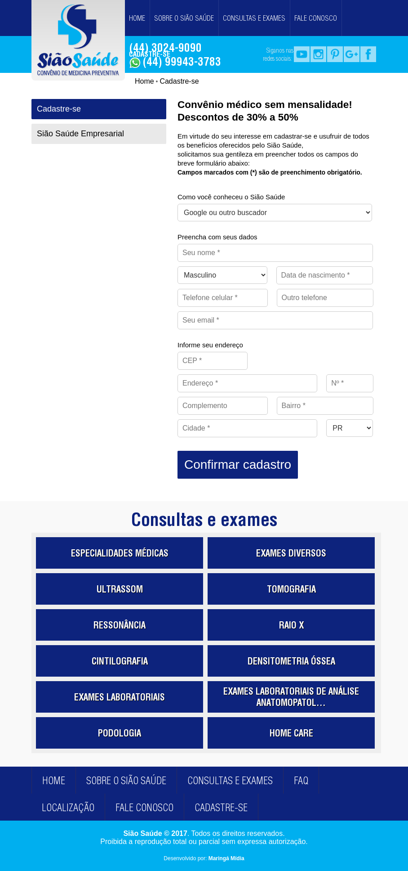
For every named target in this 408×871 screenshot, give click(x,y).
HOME (137, 17)
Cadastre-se (179, 81)
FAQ (301, 780)
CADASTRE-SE (149, 53)
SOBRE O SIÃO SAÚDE (184, 17)
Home (144, 81)
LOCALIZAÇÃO (68, 807)
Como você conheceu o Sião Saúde (231, 197)
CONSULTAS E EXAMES (254, 17)
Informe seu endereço (210, 345)
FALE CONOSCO (315, 17)
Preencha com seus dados (217, 237)
